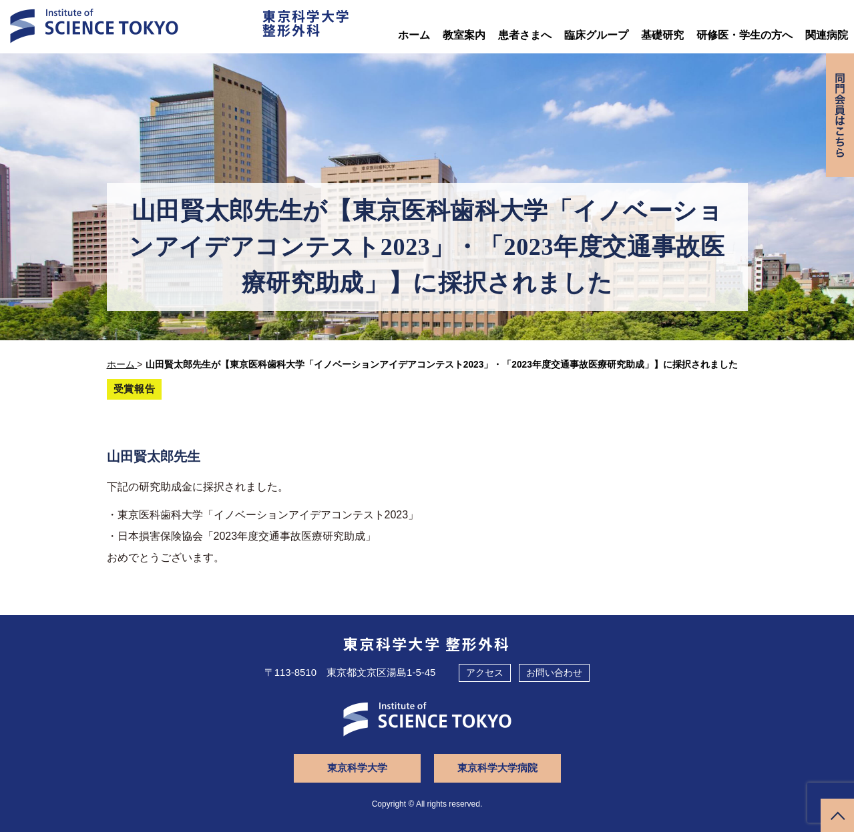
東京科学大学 (357, 767)
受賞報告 (135, 388)
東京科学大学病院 (497, 767)
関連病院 (826, 35)
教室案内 (464, 35)
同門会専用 (840, 115)
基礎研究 (662, 35)
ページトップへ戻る (837, 815)
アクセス (484, 672)
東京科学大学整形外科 (306, 23)
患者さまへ (525, 35)
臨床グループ (596, 35)
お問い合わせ (554, 672)
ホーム (414, 35)
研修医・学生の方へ (744, 35)
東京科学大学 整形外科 (427, 643)
